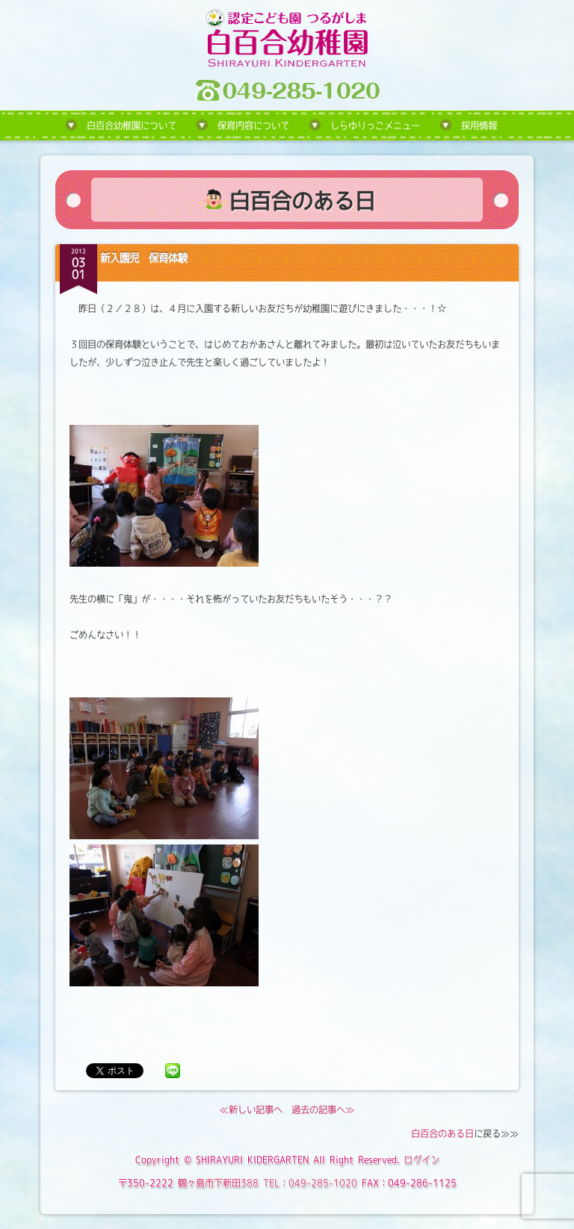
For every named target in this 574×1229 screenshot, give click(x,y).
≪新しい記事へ (251, 1109)
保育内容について (253, 125)
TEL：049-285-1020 (310, 1182)
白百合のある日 (442, 1133)
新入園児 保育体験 (144, 257)
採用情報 (479, 125)
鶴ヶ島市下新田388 (218, 1182)
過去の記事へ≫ (322, 1109)
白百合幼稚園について (131, 125)
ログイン (421, 1159)
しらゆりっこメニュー (375, 125)
